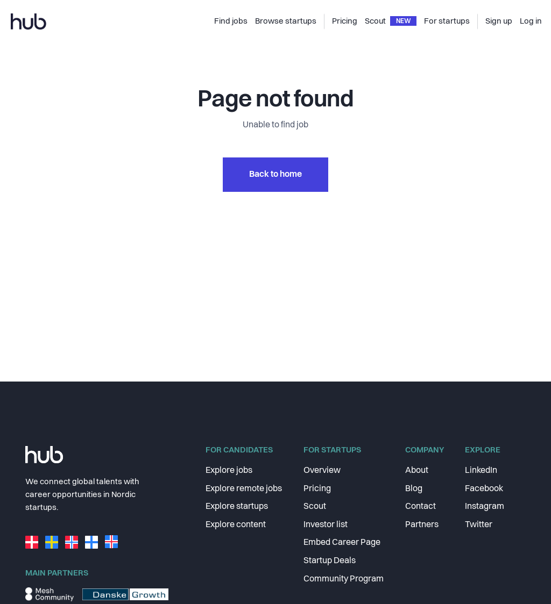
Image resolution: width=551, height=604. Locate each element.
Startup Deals (329, 561)
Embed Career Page (341, 542)
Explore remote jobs (244, 489)
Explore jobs (229, 470)
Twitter (478, 525)
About (416, 470)
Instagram (484, 506)
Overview (322, 470)
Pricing (317, 489)
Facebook (484, 489)
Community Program (343, 579)
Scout (314, 506)
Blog (413, 489)
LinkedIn (481, 470)
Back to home (275, 174)
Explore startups (237, 506)
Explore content (236, 525)
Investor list (325, 525)
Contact (420, 506)
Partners (422, 525)
